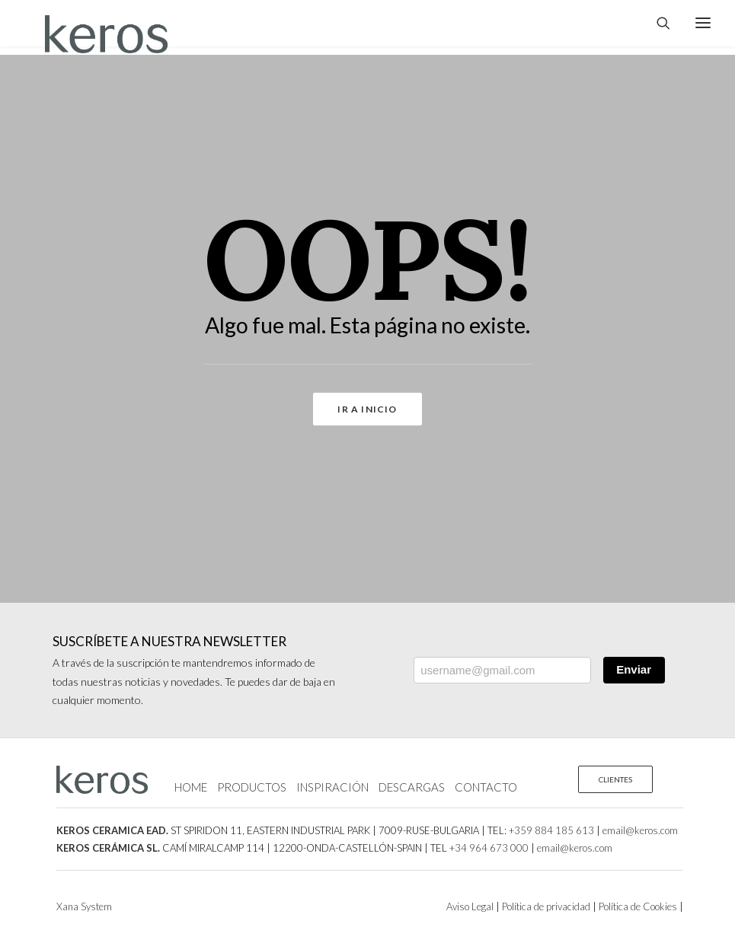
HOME (190, 787)
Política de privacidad (545, 906)
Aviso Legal (470, 906)
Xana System (84, 906)
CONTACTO (486, 787)
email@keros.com (640, 830)
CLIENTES (615, 779)
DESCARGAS (412, 787)
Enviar (633, 669)
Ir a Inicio (367, 409)
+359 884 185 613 (551, 830)
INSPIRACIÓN (332, 787)
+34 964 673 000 (489, 848)
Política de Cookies (636, 906)
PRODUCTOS (251, 787)
